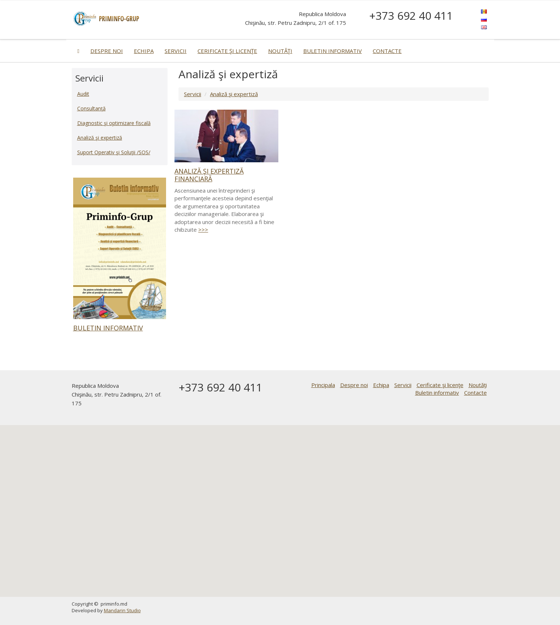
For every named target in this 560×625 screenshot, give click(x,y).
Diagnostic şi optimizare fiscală (114, 123)
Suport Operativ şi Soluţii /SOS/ (113, 152)
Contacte (387, 50)
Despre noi (106, 50)
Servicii (176, 50)
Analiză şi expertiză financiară (209, 175)
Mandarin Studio (122, 610)
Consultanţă (91, 108)
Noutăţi (280, 50)
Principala (323, 385)
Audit (83, 93)
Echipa (144, 50)
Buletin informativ (332, 50)
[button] (280, 504)
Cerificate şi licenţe (227, 50)
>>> (203, 229)
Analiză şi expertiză (234, 94)
